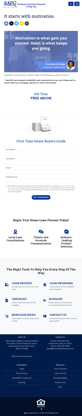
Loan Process (60, 373)
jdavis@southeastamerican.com (60, 349)
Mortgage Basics (60, 378)
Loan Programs (60, 369)
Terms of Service (66, 186)
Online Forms (60, 382)
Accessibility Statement (22, 378)
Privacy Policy (12, 188)
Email (9, 168)
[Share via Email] (22, 23)
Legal (21, 369)
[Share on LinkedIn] (16, 23)
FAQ (60, 387)
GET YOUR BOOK (41, 197)
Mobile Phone (12, 177)
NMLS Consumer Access (22, 356)
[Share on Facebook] (6, 23)
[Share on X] (11, 23)
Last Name (11, 159)
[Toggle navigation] (76, 4)
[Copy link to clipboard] (27, 23)
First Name (11, 150)
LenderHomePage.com (48, 413)
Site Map (22, 382)
